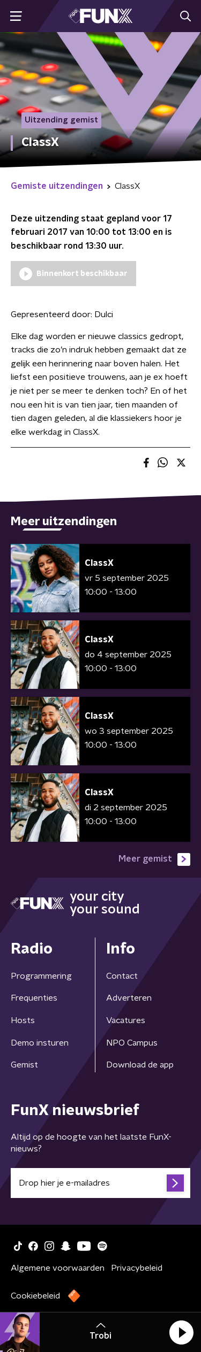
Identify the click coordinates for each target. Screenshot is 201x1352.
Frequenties (34, 998)
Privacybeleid (136, 1268)
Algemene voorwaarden (58, 1268)
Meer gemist (154, 859)
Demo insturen (40, 1043)
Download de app (140, 1065)
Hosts (23, 1020)
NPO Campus (132, 1043)
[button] (181, 1332)
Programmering (41, 976)
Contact (122, 976)
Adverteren (129, 998)
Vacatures (125, 1020)
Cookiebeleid (35, 1296)
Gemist (24, 1065)
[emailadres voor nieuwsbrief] (100, 1183)
